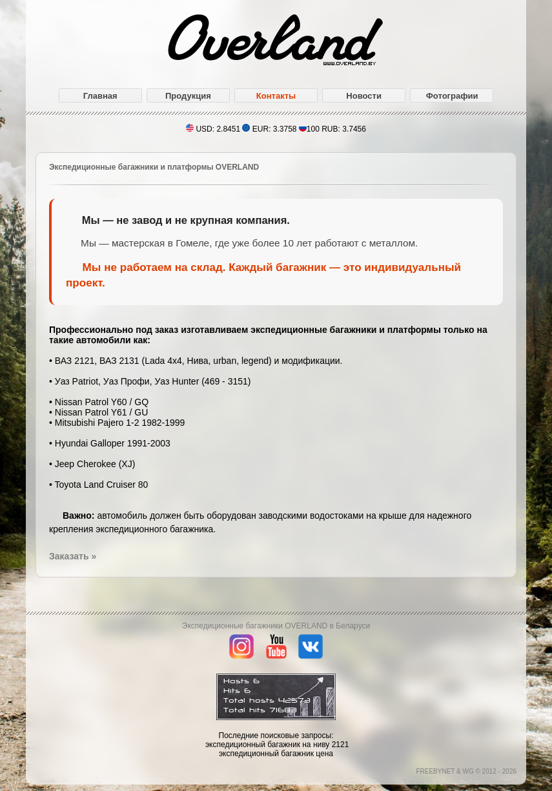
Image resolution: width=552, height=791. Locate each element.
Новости (364, 96)
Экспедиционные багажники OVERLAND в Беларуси (276, 625)
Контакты (276, 96)
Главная (100, 96)
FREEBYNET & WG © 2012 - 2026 (466, 771)
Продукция (188, 96)
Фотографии (452, 96)
